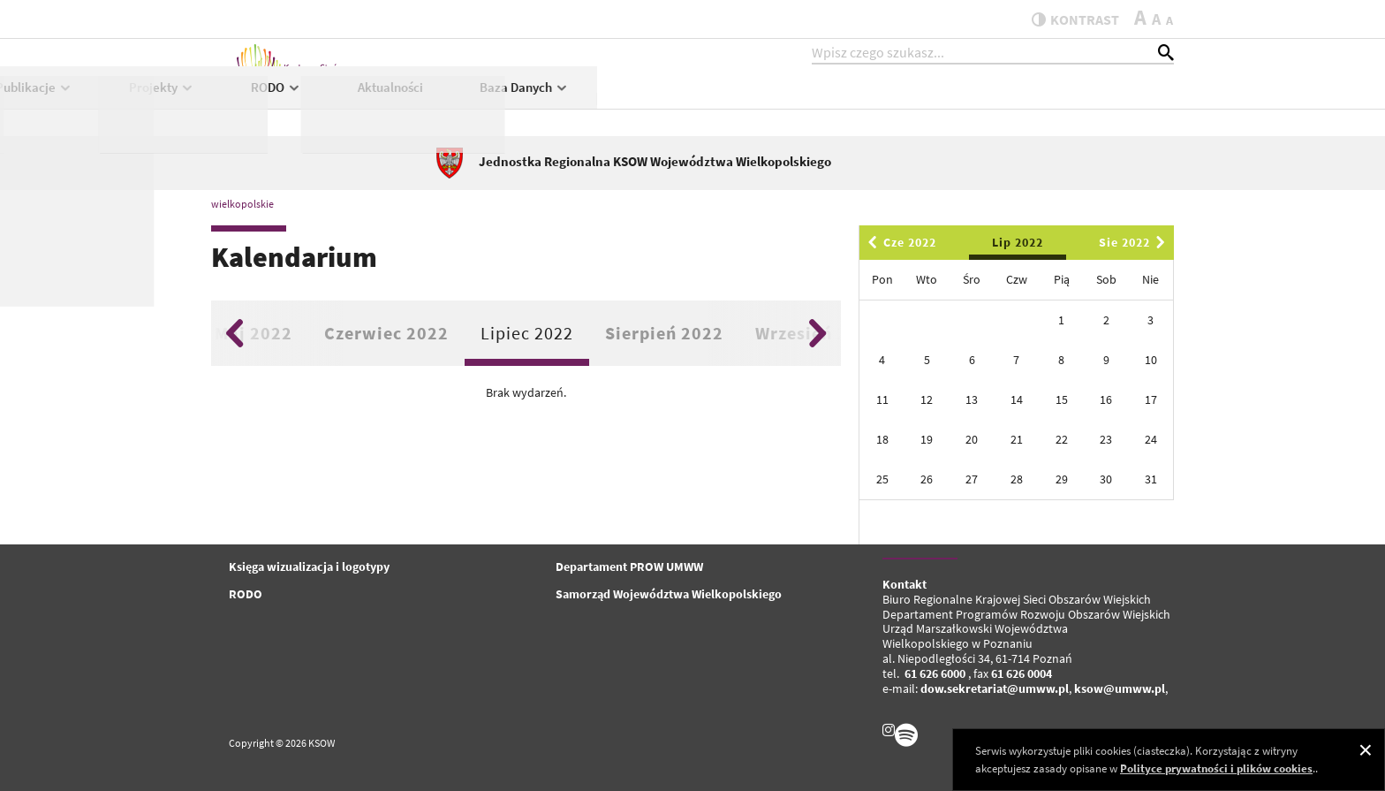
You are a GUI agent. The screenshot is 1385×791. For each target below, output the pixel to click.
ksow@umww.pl (1119, 688)
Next (817, 333)
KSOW (491, 103)
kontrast (1066, 19)
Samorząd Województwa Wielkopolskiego (669, 594)
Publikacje (611, 103)
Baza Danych (1101, 103)
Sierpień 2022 (664, 333)
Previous (234, 333)
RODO (853, 103)
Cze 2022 (899, 242)
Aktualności (967, 103)
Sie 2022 (1135, 242)
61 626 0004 (1021, 673)
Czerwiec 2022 (386, 333)
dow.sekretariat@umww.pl (994, 688)
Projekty (739, 103)
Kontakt (904, 584)
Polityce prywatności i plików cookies (1216, 768)
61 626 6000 (935, 673)
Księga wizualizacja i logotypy (309, 566)
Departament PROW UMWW (629, 566)
